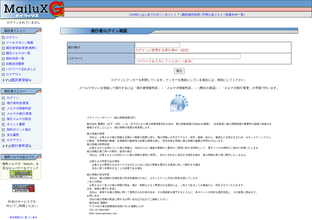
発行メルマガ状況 (19, 119)
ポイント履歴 (16, 124)
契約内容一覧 (15, 58)
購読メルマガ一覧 (18, 53)
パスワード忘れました (21, 69)
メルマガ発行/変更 (19, 113)
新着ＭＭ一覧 (234, 14)
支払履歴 (13, 135)
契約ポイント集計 (19, 129)
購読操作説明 (191, 14)
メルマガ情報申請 (19, 108)
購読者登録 (20, 80)
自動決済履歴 (15, 64)
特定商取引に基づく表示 (23, 217)
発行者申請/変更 (18, 103)
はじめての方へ (151, 14)
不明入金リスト (212, 14)
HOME (134, 14)
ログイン (12, 37)
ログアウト (13, 74)
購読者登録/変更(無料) (21, 48)
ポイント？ (172, 14)
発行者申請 (20, 146)
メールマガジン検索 (19, 42)
